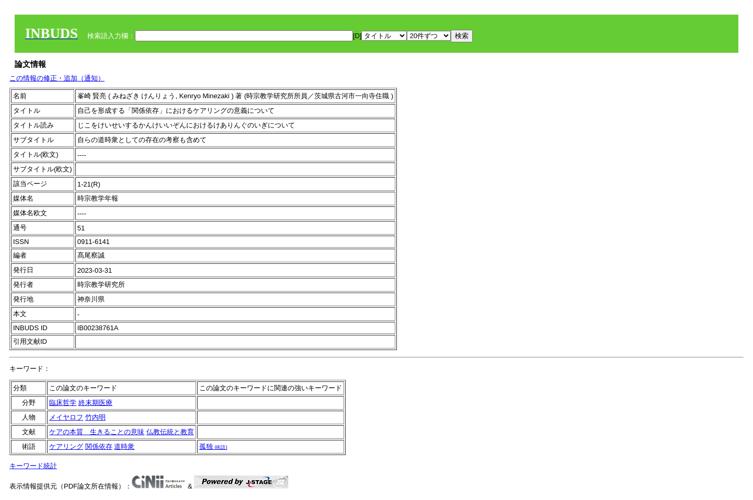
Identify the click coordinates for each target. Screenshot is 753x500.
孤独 (213, 446)
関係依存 (98, 446)
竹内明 (95, 417)
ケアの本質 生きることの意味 (96, 432)
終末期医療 (95, 402)
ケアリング (66, 446)
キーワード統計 (33, 466)
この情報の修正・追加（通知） (57, 78)
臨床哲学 (62, 402)
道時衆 (124, 446)
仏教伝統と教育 (170, 432)
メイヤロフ (66, 417)
